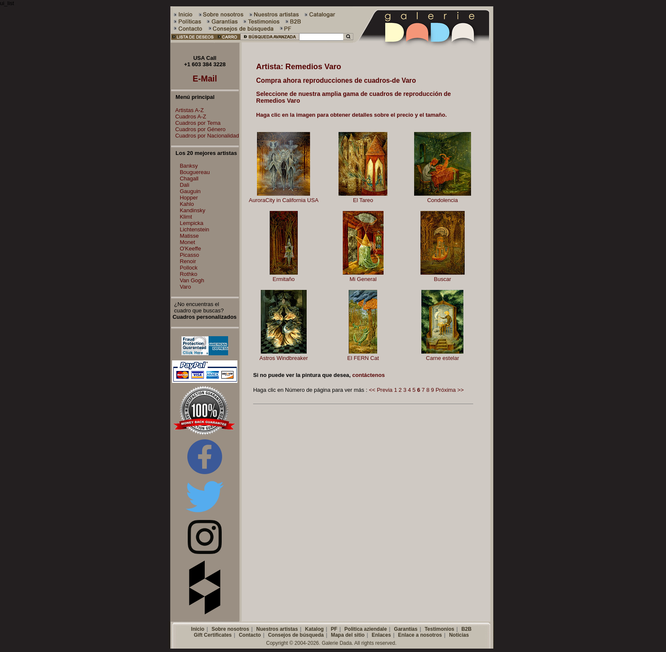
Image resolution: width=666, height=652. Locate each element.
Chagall (189, 178)
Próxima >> (449, 390)
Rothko (188, 274)
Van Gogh (192, 280)
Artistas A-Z (187, 110)
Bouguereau (195, 172)
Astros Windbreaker (284, 358)
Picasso (189, 255)
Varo (185, 287)
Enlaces (381, 635)
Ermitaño (284, 279)
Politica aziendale (365, 629)
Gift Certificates (212, 635)
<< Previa (380, 390)
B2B (466, 629)
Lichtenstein (194, 229)
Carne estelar (442, 358)
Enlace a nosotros (420, 635)
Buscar (442, 279)
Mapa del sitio (347, 635)
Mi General (363, 279)
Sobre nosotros (230, 629)
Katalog (314, 629)
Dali (184, 185)
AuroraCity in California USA (284, 200)
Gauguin (190, 191)
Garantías (406, 629)
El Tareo (363, 200)
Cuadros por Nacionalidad (205, 135)
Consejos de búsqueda (296, 635)
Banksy (189, 166)
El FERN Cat (363, 358)
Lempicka (191, 223)
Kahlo (187, 204)
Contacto (250, 635)
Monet (187, 242)
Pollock (189, 267)
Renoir (188, 261)
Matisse (189, 236)
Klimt (186, 217)
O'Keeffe (190, 248)
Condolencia (442, 200)
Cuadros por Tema (196, 123)
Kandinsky (192, 210)
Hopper (189, 197)
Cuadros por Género (198, 129)
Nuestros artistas (277, 629)
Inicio (197, 629)
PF (334, 629)
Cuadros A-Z (188, 116)
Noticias (459, 635)
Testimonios (439, 629)
